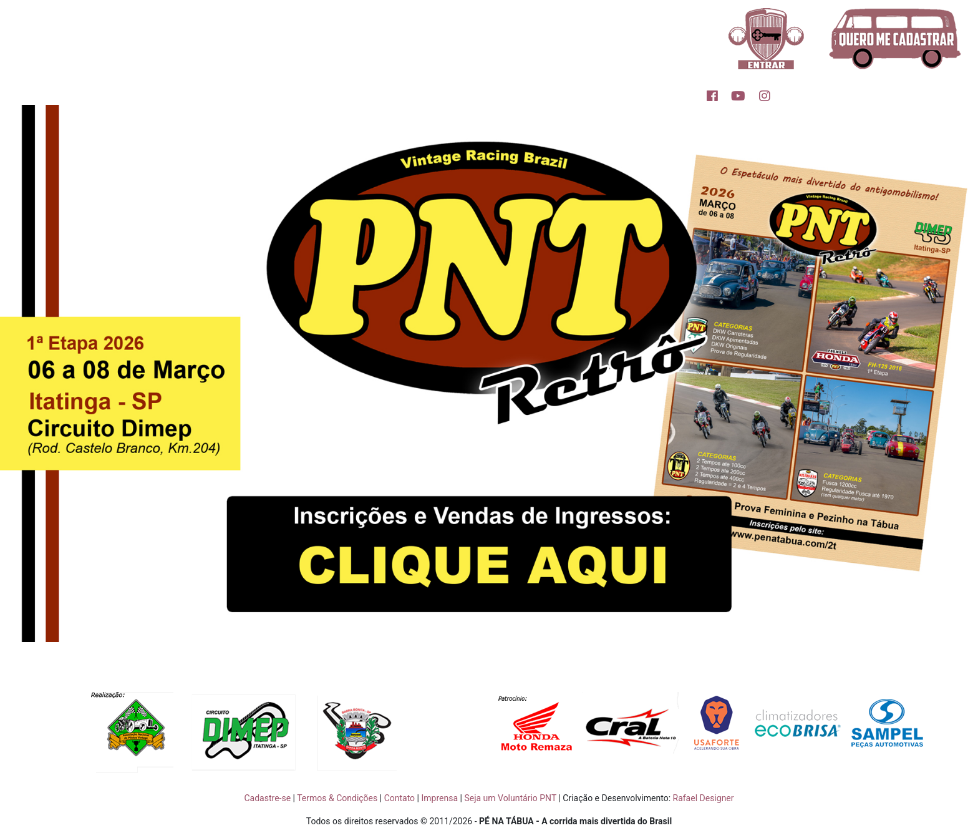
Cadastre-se (267, 798)
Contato (399, 798)
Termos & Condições (337, 798)
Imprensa (439, 798)
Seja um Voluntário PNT (510, 798)
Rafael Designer (703, 798)
